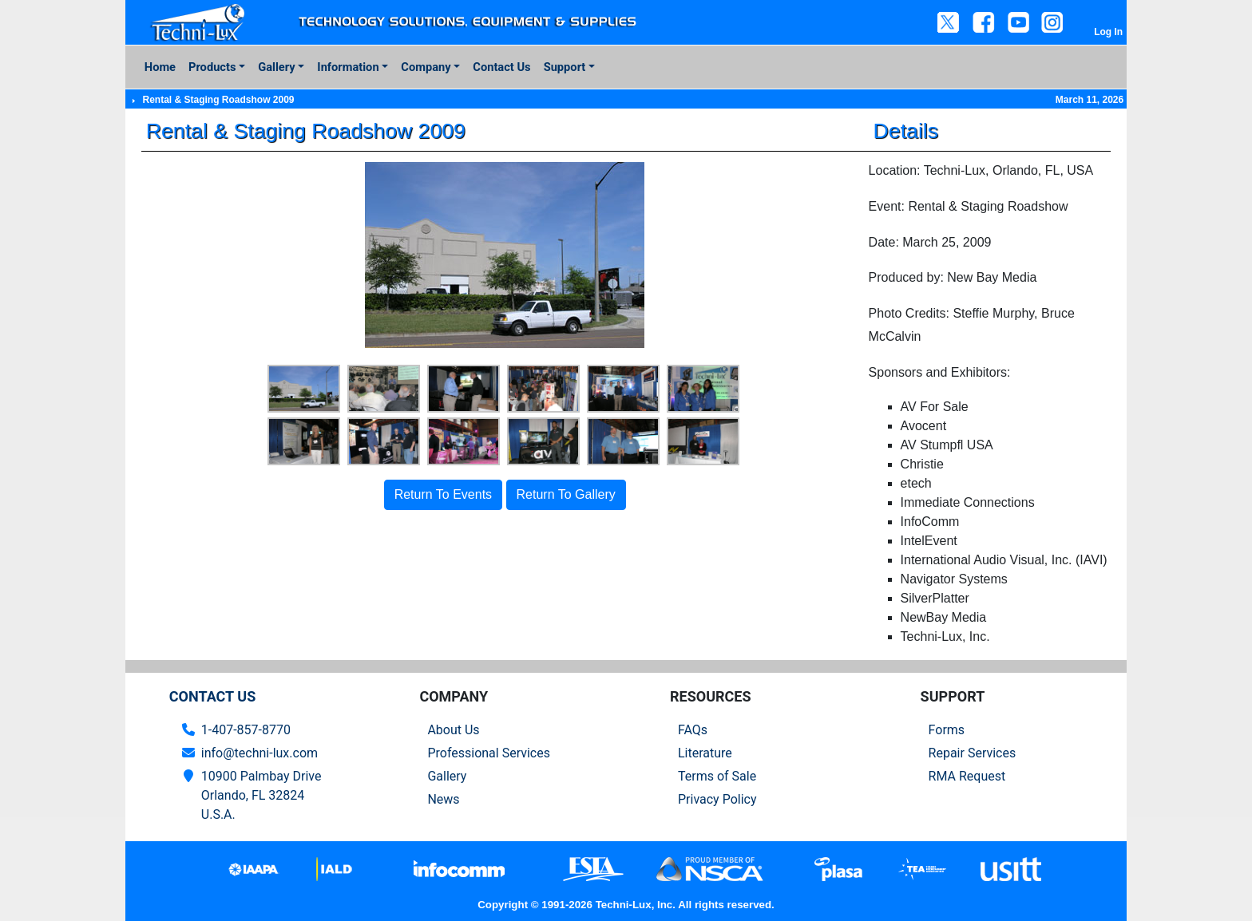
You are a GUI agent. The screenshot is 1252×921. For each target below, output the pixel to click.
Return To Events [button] (443, 494)
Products (212, 67)
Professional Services (488, 753)
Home (160, 67)
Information (347, 67)
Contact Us (501, 67)
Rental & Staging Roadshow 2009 (218, 99)
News (443, 799)
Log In (1108, 32)
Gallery (276, 67)
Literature (705, 753)
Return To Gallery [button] (566, 494)
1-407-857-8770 (246, 729)
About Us (453, 729)
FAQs (692, 729)
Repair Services (972, 753)
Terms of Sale (717, 776)
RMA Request (967, 776)
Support (565, 67)
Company (425, 67)
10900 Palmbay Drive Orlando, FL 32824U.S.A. (261, 795)
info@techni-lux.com (259, 753)
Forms (947, 729)
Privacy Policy (717, 799)
